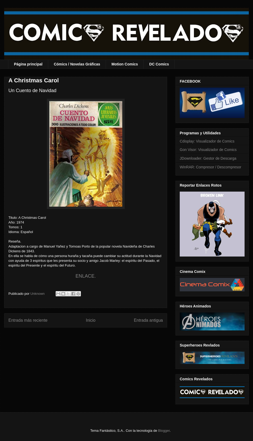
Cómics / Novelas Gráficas (77, 64)
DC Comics (159, 64)
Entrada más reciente (27, 320)
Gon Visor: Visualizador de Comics (208, 150)
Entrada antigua (148, 320)
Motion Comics (124, 64)
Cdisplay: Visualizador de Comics (207, 141)
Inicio (90, 320)
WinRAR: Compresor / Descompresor (210, 167)
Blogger (164, 431)
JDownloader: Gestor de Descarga (208, 158)
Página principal (28, 64)
